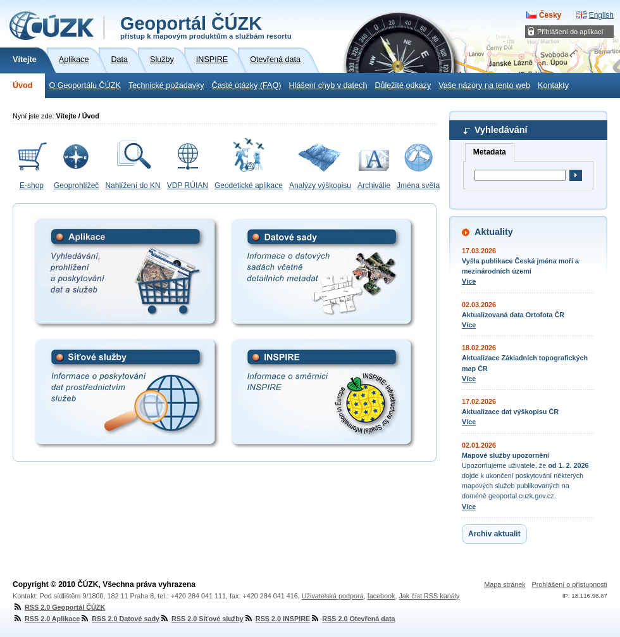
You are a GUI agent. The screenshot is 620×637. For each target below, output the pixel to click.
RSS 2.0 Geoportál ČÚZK (59, 607)
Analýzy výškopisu (320, 185)
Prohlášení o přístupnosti (569, 584)
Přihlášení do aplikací (570, 31)
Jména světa (418, 185)
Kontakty (553, 85)
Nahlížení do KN (132, 185)
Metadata (489, 152)
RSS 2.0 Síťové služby (201, 618)
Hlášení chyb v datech (327, 85)
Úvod (22, 85)
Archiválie (373, 185)
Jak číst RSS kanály (429, 596)
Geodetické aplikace (248, 185)
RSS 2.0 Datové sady (119, 618)
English (601, 15)
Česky (550, 15)
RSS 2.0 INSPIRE (277, 618)
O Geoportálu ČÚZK (84, 85)
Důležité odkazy (403, 85)
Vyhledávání (500, 130)
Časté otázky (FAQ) (247, 85)
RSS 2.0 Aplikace (46, 618)
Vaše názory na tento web (484, 85)
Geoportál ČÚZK (206, 26)
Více (469, 281)
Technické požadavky (166, 85)
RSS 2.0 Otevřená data (352, 618)
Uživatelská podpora (333, 596)
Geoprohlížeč (76, 185)
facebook (381, 596)
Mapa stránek (504, 584)
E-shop (32, 185)
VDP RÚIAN (187, 185)
